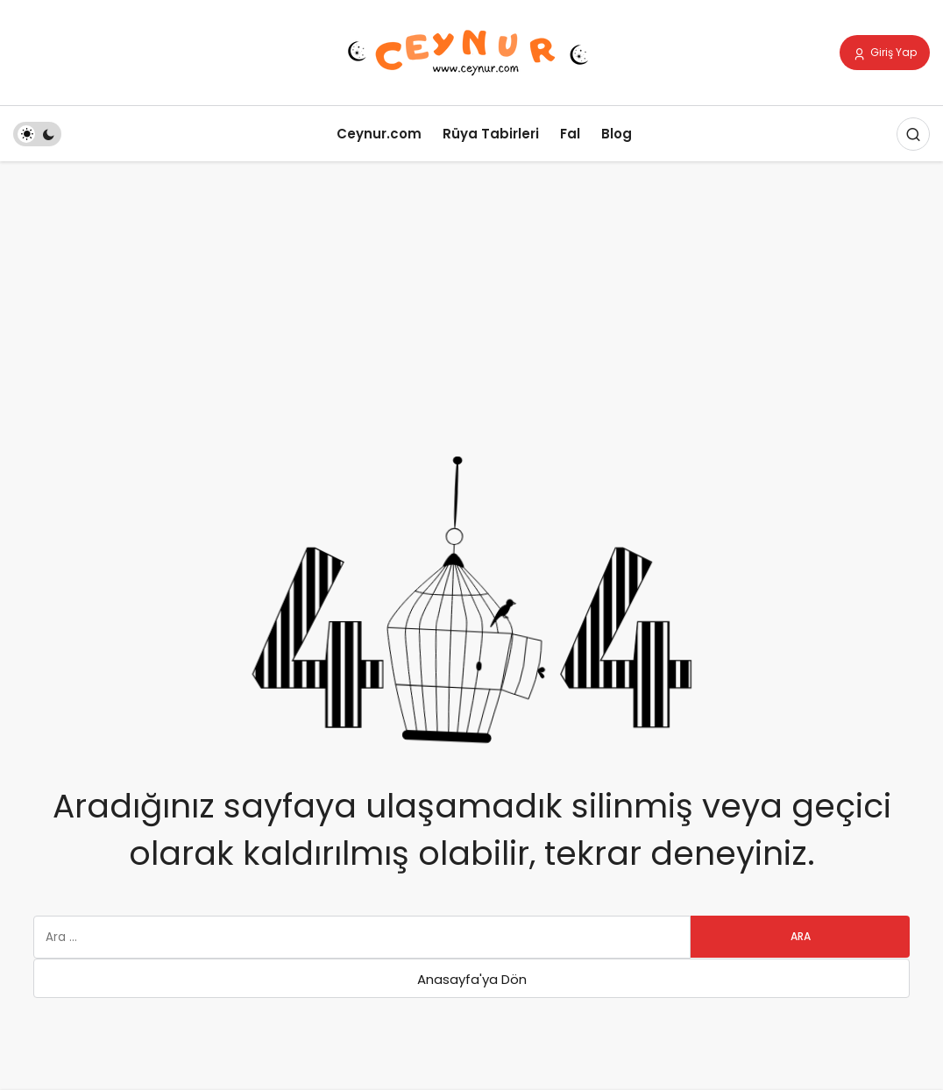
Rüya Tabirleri (491, 133)
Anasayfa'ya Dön (472, 979)
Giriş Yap (885, 53)
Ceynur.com (379, 133)
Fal (570, 133)
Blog (616, 133)
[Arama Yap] (913, 134)
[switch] (37, 134)
